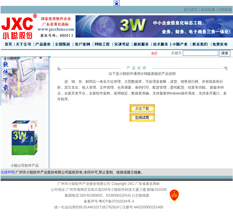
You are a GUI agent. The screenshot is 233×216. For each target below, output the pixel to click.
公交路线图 (140, 195)
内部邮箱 (225, 10)
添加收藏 (208, 10)
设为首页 (191, 10)
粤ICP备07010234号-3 (116, 201)
